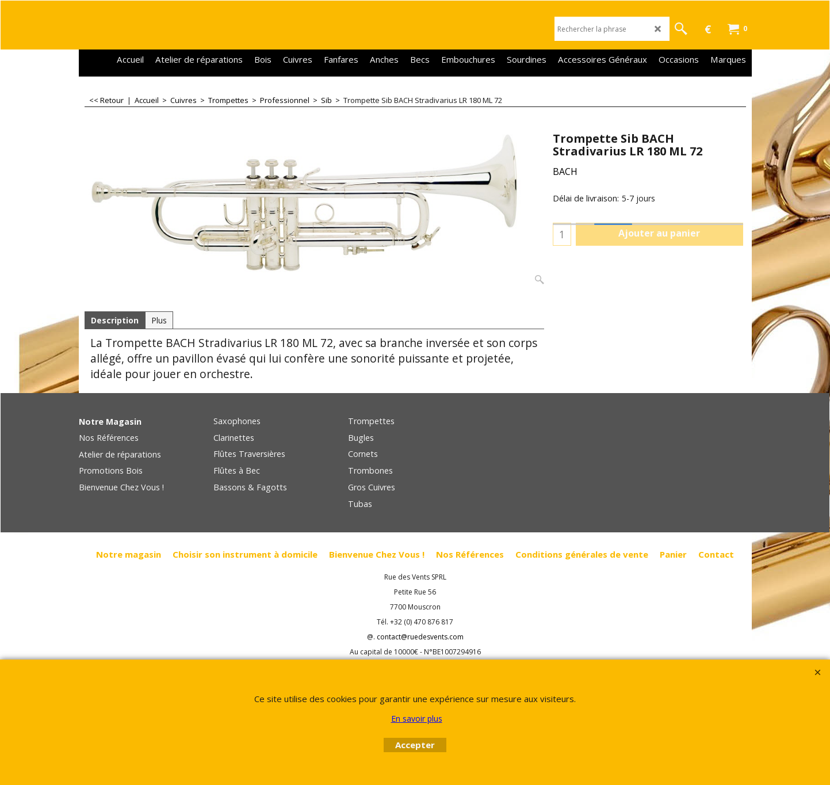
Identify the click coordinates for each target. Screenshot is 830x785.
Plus (159, 320)
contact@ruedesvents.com (420, 637)
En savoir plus (416, 718)
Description (115, 320)
